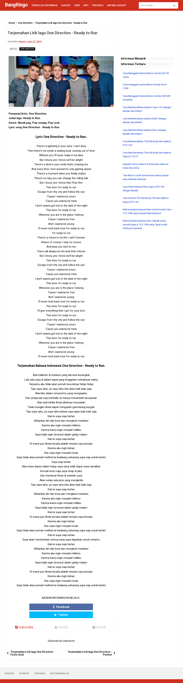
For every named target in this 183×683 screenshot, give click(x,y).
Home (12, 23)
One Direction (25, 23)
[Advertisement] (147, 255)
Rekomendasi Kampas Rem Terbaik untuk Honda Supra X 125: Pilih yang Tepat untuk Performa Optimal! (146, 224)
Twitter (75, 607)
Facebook (47, 607)
